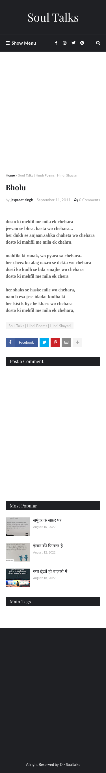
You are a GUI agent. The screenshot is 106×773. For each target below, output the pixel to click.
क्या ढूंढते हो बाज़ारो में (50, 571)
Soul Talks (53, 16)
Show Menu (24, 42)
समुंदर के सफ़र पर (47, 520)
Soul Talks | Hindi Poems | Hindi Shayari (47, 175)
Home (10, 175)
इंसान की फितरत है (48, 545)
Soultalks (73, 764)
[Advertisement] (53, 119)
